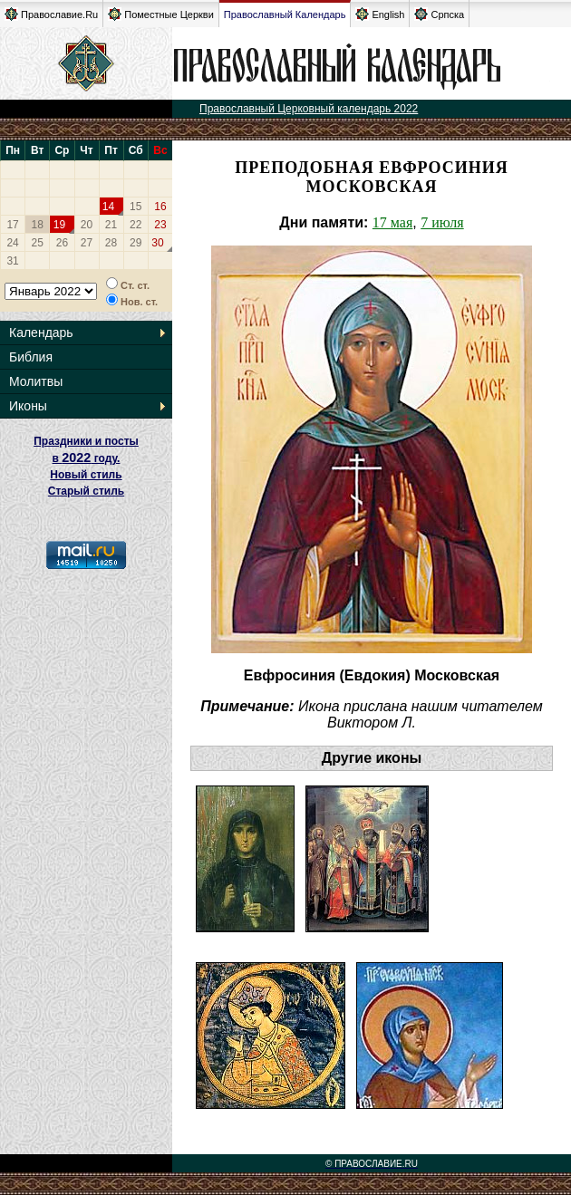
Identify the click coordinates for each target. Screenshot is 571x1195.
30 (157, 242)
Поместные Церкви (161, 14)
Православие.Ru (51, 14)
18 (38, 224)
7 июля (442, 222)
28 (111, 242)
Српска (439, 14)
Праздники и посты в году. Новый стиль (86, 458)
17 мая (392, 222)
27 (86, 242)
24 (12, 242)
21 (111, 224)
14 (108, 206)
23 (160, 224)
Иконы (28, 406)
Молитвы (36, 381)
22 (135, 224)
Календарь (41, 332)
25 (38, 242)
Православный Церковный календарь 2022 (308, 108)
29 (135, 242)
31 (12, 261)
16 (160, 206)
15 (135, 206)
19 (59, 224)
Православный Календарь (285, 14)
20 (86, 224)
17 (12, 224)
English (379, 14)
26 (62, 242)
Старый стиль (86, 491)
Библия (31, 357)
